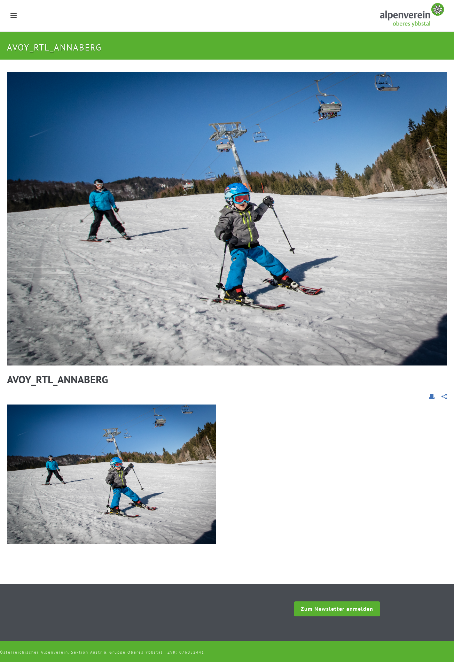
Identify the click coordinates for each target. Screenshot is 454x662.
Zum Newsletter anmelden (337, 608)
